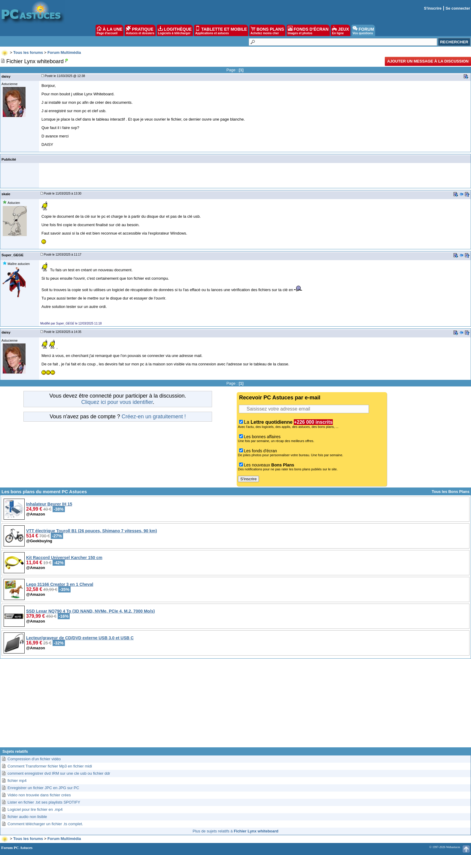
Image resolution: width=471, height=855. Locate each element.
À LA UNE (109, 30)
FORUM (363, 30)
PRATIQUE (140, 30)
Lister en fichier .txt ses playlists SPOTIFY (44, 802)
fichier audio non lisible (27, 816)
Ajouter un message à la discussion (428, 61)
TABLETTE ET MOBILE (221, 30)
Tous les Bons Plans (450, 491)
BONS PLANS (267, 30)
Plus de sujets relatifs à (235, 831)
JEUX (340, 30)
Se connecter (457, 8)
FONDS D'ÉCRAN (308, 30)
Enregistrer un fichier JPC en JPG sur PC (43, 788)
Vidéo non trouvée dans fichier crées (39, 795)
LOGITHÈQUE (175, 30)
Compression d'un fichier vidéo (34, 759)
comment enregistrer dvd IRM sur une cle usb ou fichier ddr (59, 773)
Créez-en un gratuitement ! (154, 417)
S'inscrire (433, 8)
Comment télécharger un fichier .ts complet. (45, 824)
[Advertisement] (235, 705)
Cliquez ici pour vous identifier (117, 402)
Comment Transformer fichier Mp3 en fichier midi (50, 766)
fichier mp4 (17, 780)
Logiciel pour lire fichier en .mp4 (35, 809)
